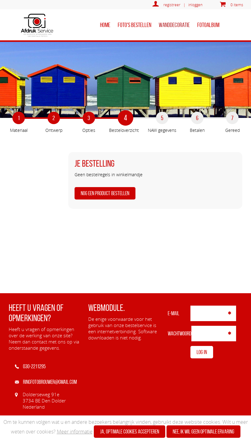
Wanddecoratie (174, 24)
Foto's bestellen (134, 24)
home (105, 24)
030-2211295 (30, 366)
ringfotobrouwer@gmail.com (46, 382)
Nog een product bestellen (105, 193)
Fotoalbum (208, 24)
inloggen (195, 4)
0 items (236, 4)
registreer (171, 4)
